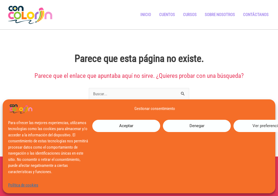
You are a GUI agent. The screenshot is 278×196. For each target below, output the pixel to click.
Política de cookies (23, 185)
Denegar (196, 125)
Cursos (190, 14)
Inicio (145, 14)
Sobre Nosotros (220, 14)
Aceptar (126, 125)
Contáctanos (255, 14)
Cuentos (167, 14)
